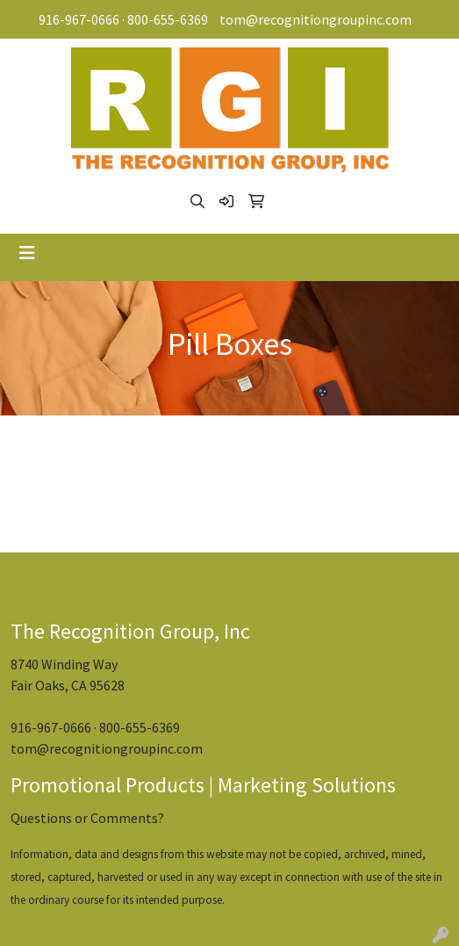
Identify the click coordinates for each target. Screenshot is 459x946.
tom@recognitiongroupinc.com (315, 19)
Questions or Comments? (87, 818)
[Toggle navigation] (27, 253)
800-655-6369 (167, 19)
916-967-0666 (79, 19)
